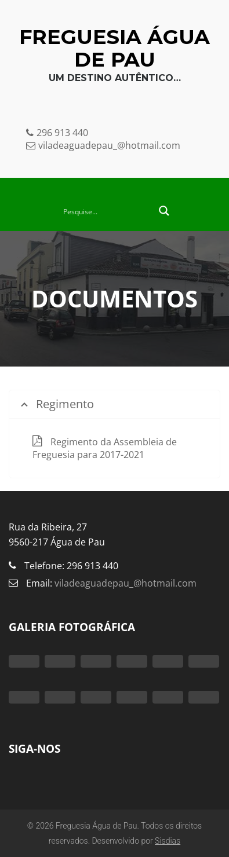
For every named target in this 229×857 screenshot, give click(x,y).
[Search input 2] (106, 211)
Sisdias (167, 840)
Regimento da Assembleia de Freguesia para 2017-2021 (104, 448)
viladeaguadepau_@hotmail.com (124, 583)
